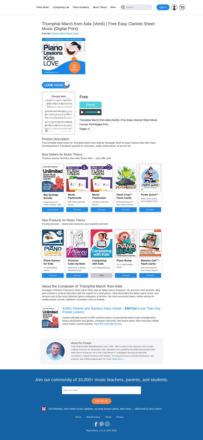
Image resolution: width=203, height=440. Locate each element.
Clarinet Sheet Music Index (65, 33)
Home (78, 417)
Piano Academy (81, 7)
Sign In (163, 7)
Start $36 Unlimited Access (108, 324)
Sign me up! (101, 401)
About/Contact (93, 417)
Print (90, 105)
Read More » (118, 359)
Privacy (120, 417)
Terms (108, 417)
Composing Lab (61, 7)
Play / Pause (81, 112)
